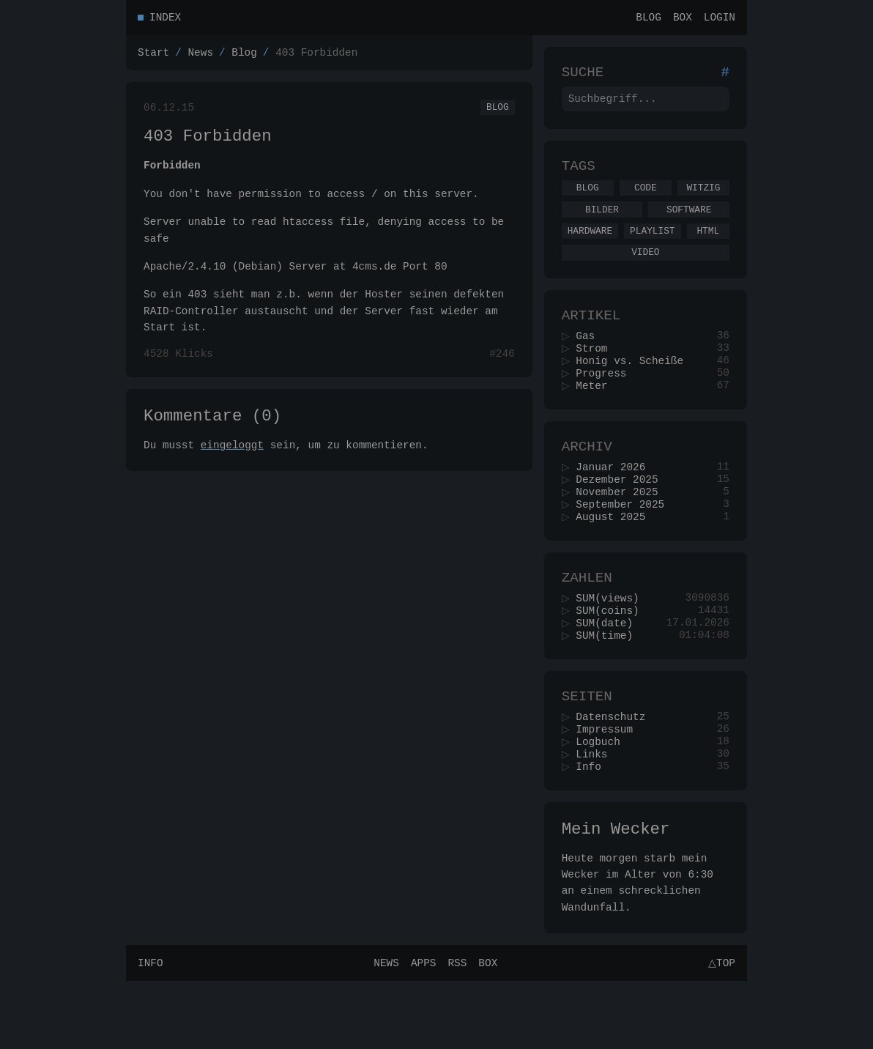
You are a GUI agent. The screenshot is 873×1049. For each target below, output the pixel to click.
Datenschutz (615, 773)
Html (707, 248)
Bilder (602, 224)
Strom (596, 375)
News (200, 56)
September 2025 (625, 545)
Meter (596, 416)
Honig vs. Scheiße (634, 389)
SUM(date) (609, 673)
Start (153, 56)
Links (596, 815)
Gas (590, 361)
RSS (454, 1030)
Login (719, 19)
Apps (421, 1030)
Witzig (703, 200)
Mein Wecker (616, 894)
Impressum (609, 787)
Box (682, 19)
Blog (648, 19)
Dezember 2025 (622, 517)
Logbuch (603, 801)
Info (593, 829)
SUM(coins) (612, 659)
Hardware (590, 248)
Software (688, 224)
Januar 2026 (615, 503)
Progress (606, 402)
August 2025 (615, 559)
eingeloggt (232, 461)
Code (645, 200)
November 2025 (622, 531)
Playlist (652, 248)
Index (165, 19)
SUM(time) (609, 687)
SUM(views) (612, 645)
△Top (719, 1030)
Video (645, 271)
